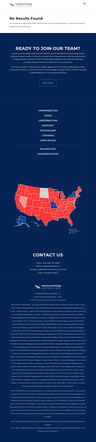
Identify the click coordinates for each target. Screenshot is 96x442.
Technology (48, 130)
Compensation (48, 110)
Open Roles (48, 83)
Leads (48, 115)
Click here (39, 300)
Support (48, 125)
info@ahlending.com (51, 266)
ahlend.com (48, 149)
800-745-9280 (53, 263)
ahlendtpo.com (48, 154)
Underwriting (47, 120)
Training (48, 135)
